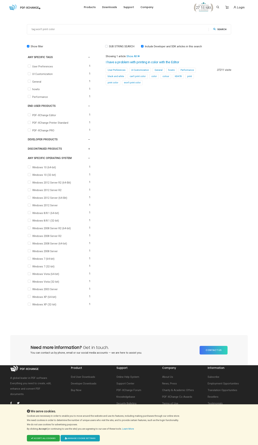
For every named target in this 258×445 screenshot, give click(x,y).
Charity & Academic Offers (178, 390)
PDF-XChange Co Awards (177, 396)
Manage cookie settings (80, 438)
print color (113, 82)
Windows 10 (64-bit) (42, 167)
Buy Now (76, 390)
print (189, 76)
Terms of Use (170, 403)
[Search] (217, 7)
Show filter (37, 46)
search (219, 29)
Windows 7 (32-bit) (41, 266)
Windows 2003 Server (43, 289)
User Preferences (41, 66)
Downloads (109, 7)
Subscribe (213, 377)
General (35, 81)
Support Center (125, 383)
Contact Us (213, 350)
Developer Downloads (83, 383)
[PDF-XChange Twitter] (19, 403)
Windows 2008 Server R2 (45, 236)
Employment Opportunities (223, 383)
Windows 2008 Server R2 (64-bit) (50, 228)
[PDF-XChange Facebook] (13, 403)
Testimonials (215, 403)
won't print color (132, 82)
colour (166, 76)
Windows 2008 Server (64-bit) (48, 243)
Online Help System (127, 377)
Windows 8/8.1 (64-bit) (44, 213)
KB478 (178, 76)
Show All (133, 56)
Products (90, 7)
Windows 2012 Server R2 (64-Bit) (50, 182)
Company (146, 7)
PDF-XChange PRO (41, 130)
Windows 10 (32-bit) (42, 175)
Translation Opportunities (222, 390)
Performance (38, 97)
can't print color (138, 76)
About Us (167, 377)
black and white (116, 76)
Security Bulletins (126, 403)
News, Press (169, 383)
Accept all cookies (43, 438)
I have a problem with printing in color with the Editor (145, 62)
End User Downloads (83, 377)
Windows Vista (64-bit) (44, 274)
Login (239, 7)
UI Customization (41, 74)
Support (128, 7)
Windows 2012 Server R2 (45, 190)
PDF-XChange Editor (42, 115)
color (154, 76)
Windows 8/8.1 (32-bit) (44, 220)
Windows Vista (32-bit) (44, 281)
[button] (57, 57)
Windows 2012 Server (43, 205)
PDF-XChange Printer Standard (48, 123)
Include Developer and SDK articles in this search (173, 46)
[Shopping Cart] (226, 7)
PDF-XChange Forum (128, 390)
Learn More (128, 428)
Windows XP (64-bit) (42, 297)
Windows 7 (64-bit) (41, 259)
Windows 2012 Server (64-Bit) (48, 197)
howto (34, 89)
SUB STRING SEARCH (121, 46)
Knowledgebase (125, 396)
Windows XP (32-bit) (42, 304)
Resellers (213, 396)
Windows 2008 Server (43, 251)
